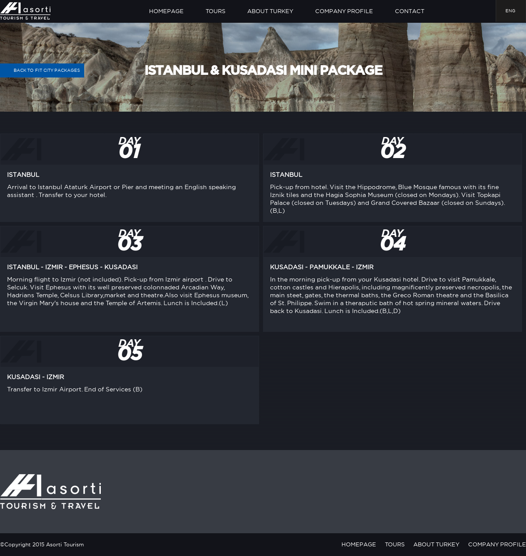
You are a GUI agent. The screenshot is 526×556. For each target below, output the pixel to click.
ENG (510, 11)
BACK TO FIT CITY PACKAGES (42, 70)
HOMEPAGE (166, 10)
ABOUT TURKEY (270, 10)
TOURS (215, 10)
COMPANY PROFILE (344, 10)
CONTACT (409, 10)
